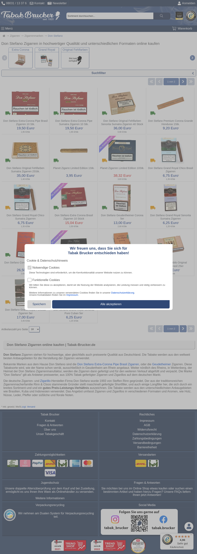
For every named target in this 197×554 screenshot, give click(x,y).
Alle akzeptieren (111, 304)
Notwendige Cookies (46, 267)
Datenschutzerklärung (122, 292)
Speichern (39, 304)
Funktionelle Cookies (46, 280)
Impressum (72, 295)
